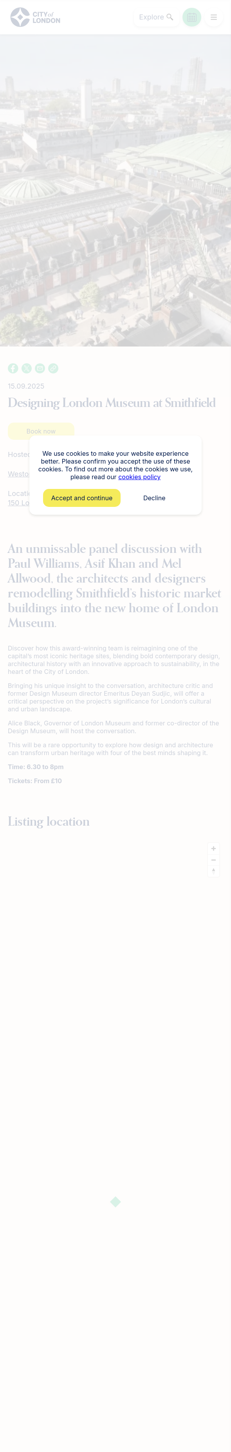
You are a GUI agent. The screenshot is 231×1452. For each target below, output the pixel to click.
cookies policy (139, 477)
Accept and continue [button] (81, 498)
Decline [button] (154, 498)
